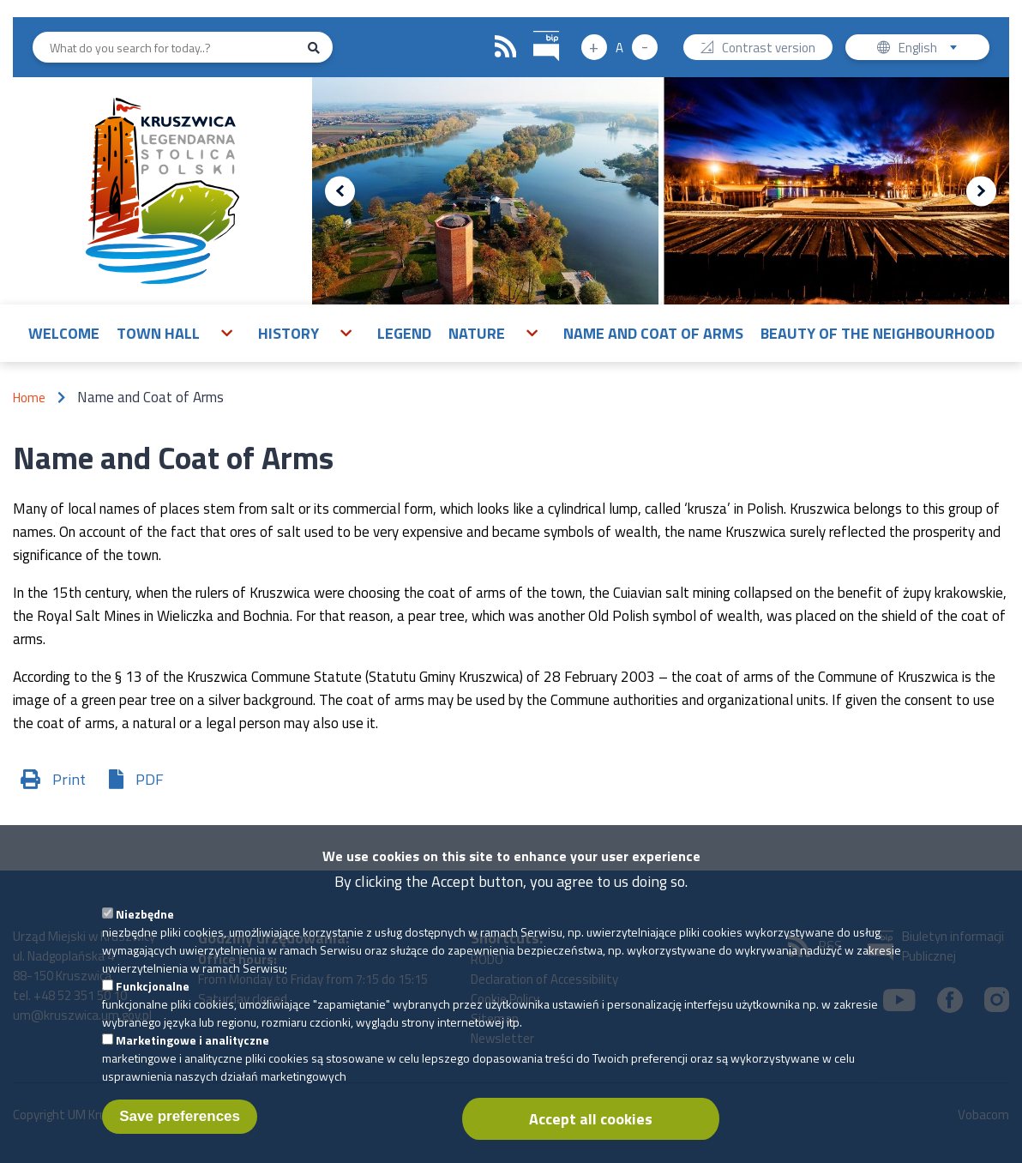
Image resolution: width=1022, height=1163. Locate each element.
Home (29, 397)
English (933, 49)
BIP (533, 28)
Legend (404, 333)
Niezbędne (145, 923)
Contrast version (768, 49)
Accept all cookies (590, 1128)
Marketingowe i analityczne (192, 1049)
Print (69, 779)
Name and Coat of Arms (653, 333)
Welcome (63, 333)
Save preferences (179, 1126)
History (288, 333)
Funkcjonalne (152, 995)
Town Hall (158, 333)
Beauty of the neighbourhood (877, 333)
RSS (506, 47)
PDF (149, 779)
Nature (476, 333)
